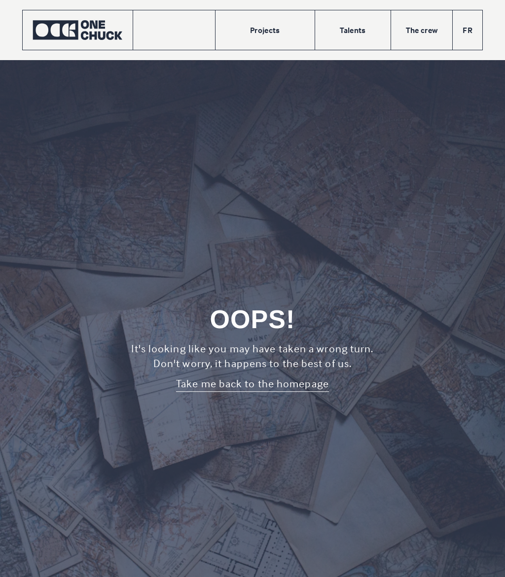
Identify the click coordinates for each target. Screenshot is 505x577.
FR (467, 30)
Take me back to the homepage (252, 383)
